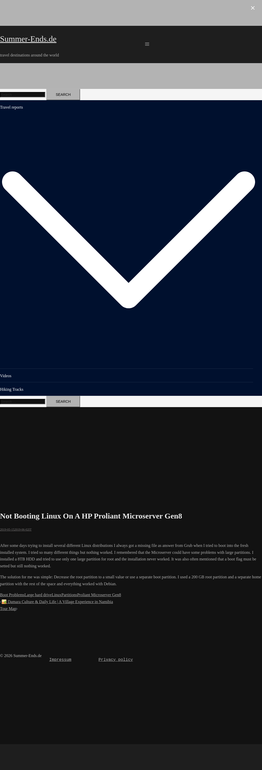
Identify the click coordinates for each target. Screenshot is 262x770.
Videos (5, 376)
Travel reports (11, 107)
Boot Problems (12, 595)
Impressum (60, 660)
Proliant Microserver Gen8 (99, 595)
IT (30, 529)
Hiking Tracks (11, 389)
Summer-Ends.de (28, 38)
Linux (56, 595)
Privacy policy (116, 660)
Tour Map (8, 608)
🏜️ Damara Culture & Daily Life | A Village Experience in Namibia (57, 602)
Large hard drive (38, 595)
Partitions (69, 595)
